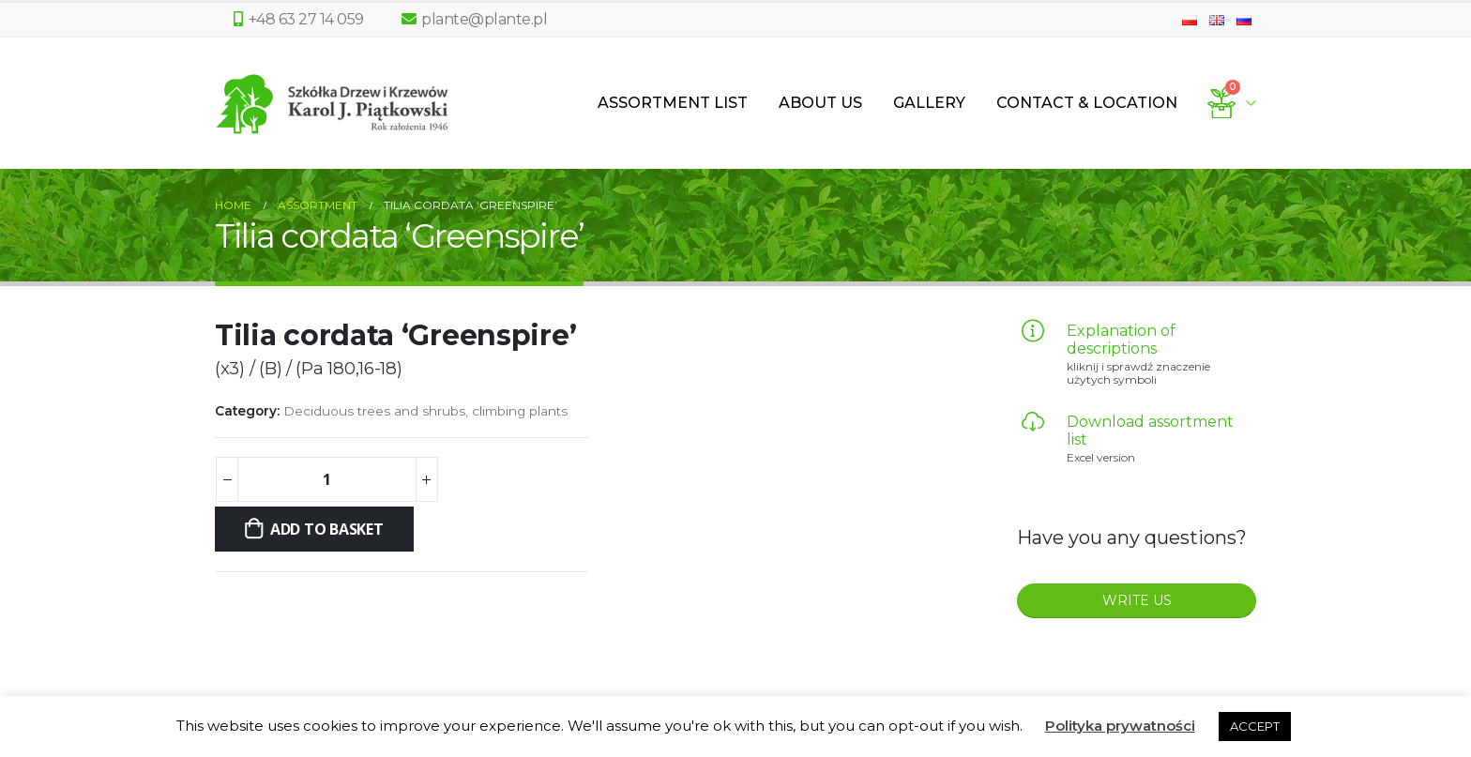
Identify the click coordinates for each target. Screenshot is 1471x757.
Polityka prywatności (1120, 725)
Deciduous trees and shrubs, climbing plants (425, 410)
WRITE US (1137, 600)
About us (820, 103)
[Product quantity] (326, 479)
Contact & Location (1086, 103)
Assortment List (673, 103)
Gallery (929, 103)
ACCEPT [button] (1255, 726)
